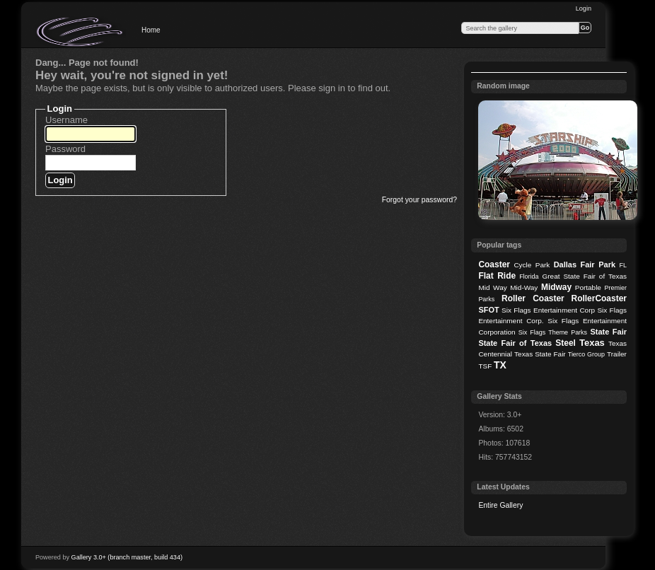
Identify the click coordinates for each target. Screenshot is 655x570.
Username (66, 120)
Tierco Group (586, 354)
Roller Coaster (533, 298)
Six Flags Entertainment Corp (548, 310)
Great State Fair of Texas (585, 276)
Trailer (617, 354)
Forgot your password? (419, 200)
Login (583, 8)
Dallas (565, 264)
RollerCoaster (599, 298)
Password (65, 149)
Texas (592, 342)
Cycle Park (532, 265)
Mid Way (492, 287)
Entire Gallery (500, 505)
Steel (565, 343)
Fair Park (597, 264)
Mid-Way (524, 287)
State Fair (608, 331)
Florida (528, 276)
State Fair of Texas (515, 343)
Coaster (494, 264)
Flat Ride (497, 276)
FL (623, 265)
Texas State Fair (540, 354)
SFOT (488, 310)
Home (151, 30)
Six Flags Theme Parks (552, 332)
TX (500, 365)
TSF (485, 366)
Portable (588, 287)
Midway (556, 287)
